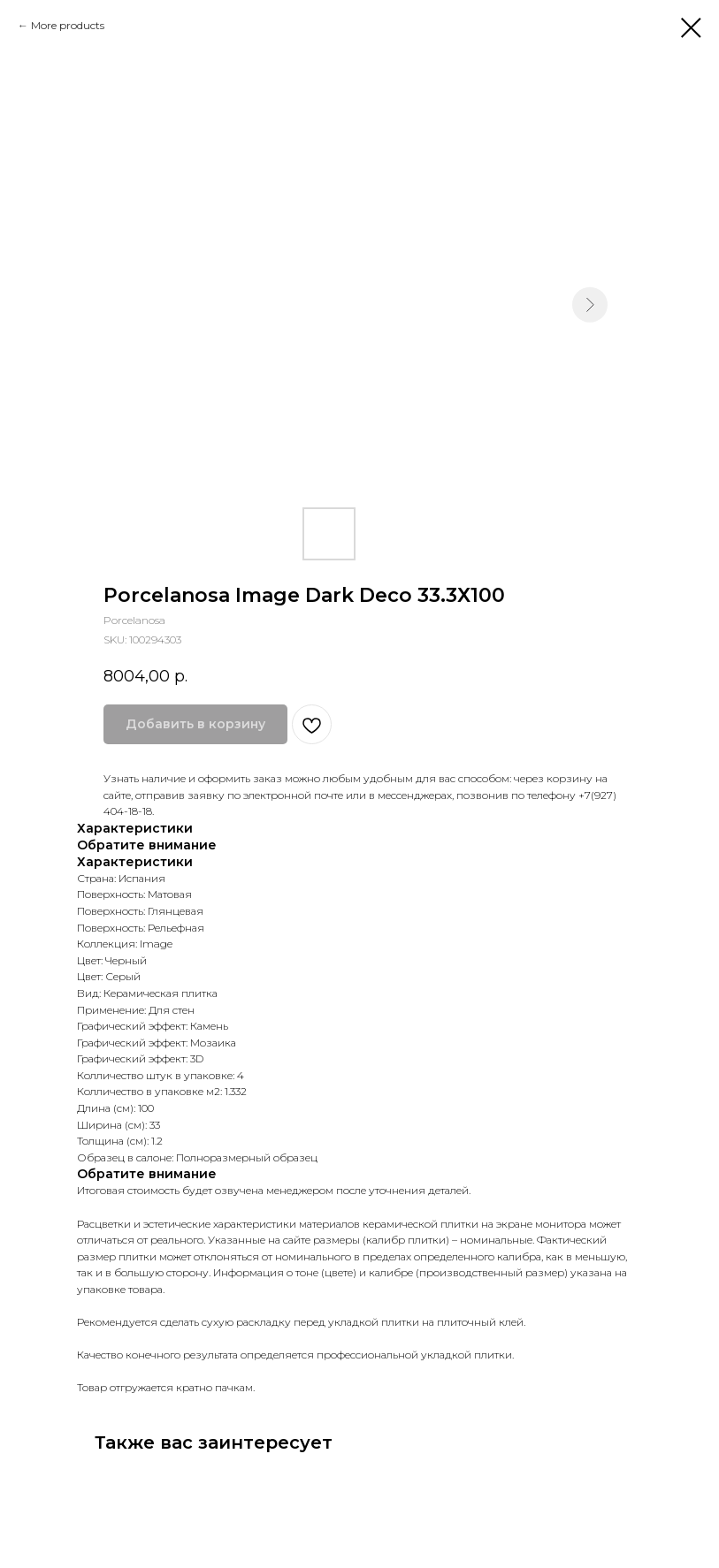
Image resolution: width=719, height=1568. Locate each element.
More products (67, 25)
